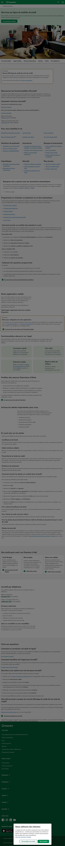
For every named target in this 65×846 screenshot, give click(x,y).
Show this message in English (23, 837)
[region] (32, 834)
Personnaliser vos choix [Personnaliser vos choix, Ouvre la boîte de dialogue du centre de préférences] (28, 841)
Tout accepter (43, 841)
